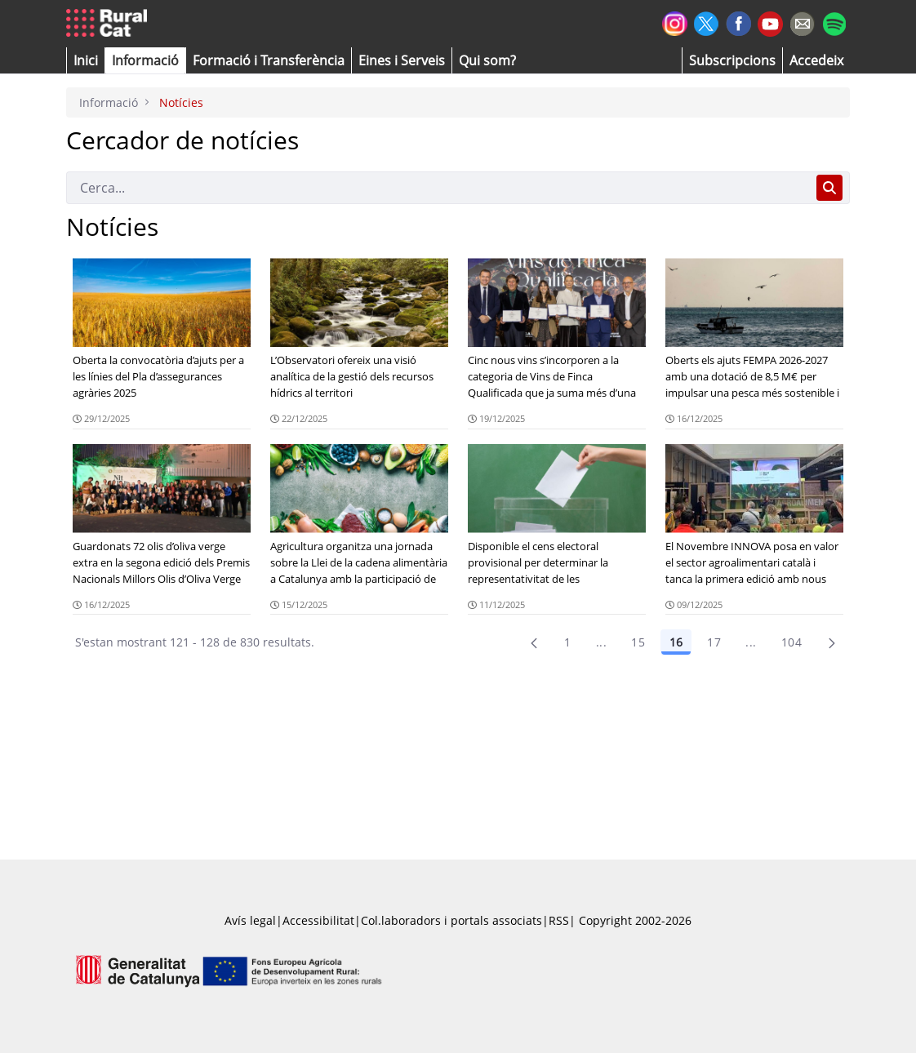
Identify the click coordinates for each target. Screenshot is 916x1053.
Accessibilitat (318, 920)
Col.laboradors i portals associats (451, 920)
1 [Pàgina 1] (567, 642)
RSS (559, 920)
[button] (85, 60)
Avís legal (250, 920)
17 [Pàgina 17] (714, 642)
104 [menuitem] (791, 642)
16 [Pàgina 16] (676, 642)
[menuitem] (268, 60)
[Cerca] (438, 187)
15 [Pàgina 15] (638, 642)
